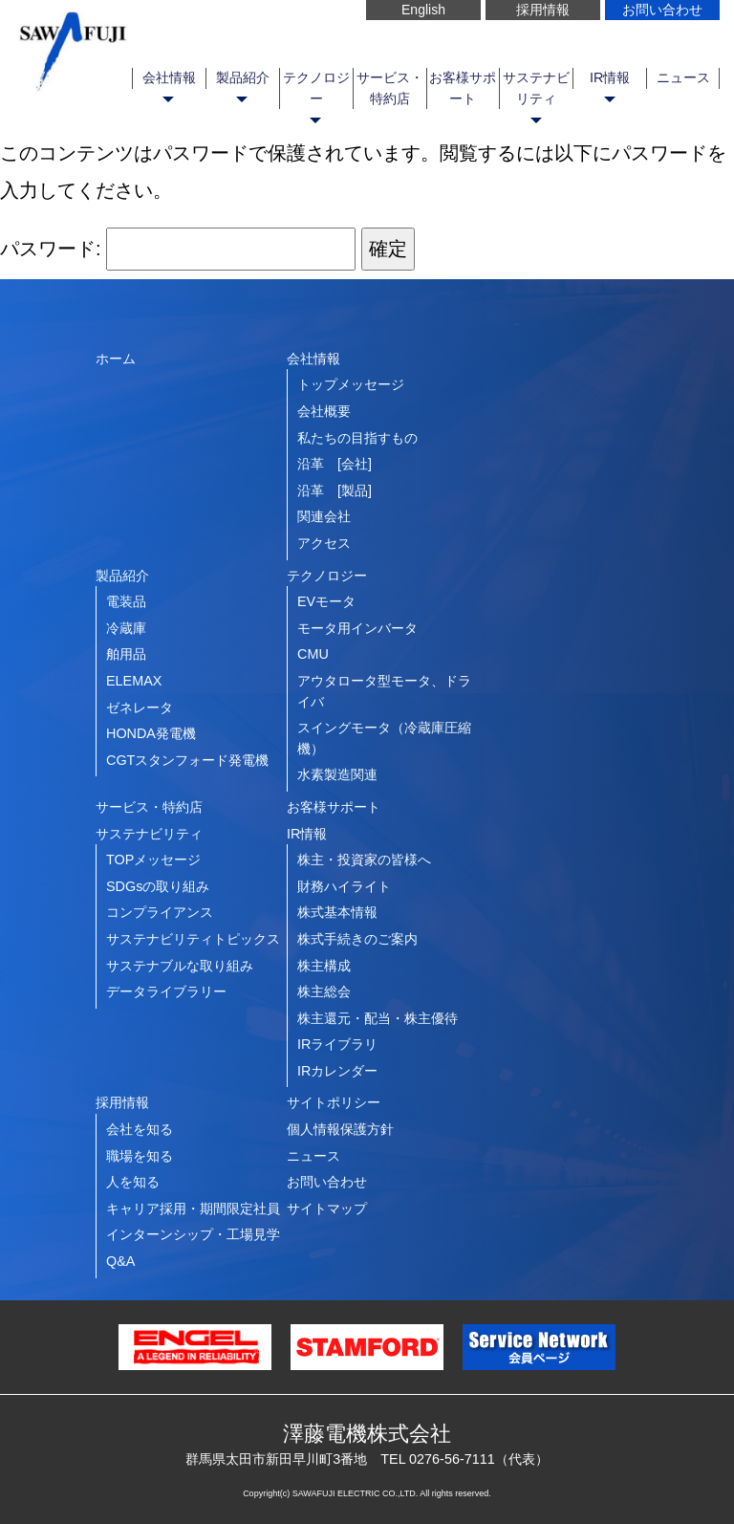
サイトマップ (327, 1208)
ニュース (683, 77)
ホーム (116, 358)
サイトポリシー (333, 1102)
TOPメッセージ (153, 859)
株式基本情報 (337, 912)
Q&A (120, 1261)
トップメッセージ (350, 384)
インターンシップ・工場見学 (193, 1234)
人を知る (133, 1181)
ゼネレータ (139, 707)
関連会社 (324, 516)
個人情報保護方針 (340, 1129)
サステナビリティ (536, 88)
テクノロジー (316, 88)
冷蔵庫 (126, 628)
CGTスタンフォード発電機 (187, 760)
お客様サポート (462, 88)
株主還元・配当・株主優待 (377, 1018)
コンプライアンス (159, 912)
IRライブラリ (337, 1044)
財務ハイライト (344, 886)
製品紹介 (243, 77)
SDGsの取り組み (157, 886)
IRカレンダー (337, 1070)
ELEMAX (134, 680)
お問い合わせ (662, 9)
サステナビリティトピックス (193, 939)
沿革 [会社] (334, 463)
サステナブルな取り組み (179, 965)
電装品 (126, 601)
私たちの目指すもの (357, 438)
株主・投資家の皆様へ (364, 859)
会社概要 (324, 411)
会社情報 (169, 77)
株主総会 (324, 991)
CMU (313, 654)
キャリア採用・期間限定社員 (193, 1208)
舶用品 (126, 654)
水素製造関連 (337, 774)
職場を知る (139, 1156)
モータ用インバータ (357, 628)
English (423, 9)
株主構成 (324, 965)
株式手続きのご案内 (357, 939)
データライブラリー (166, 991)
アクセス (324, 543)
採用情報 (543, 9)
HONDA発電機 (151, 733)
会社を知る (139, 1129)
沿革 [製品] (334, 490)
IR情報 (610, 77)
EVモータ (326, 601)
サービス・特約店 (389, 88)
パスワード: (178, 249)
